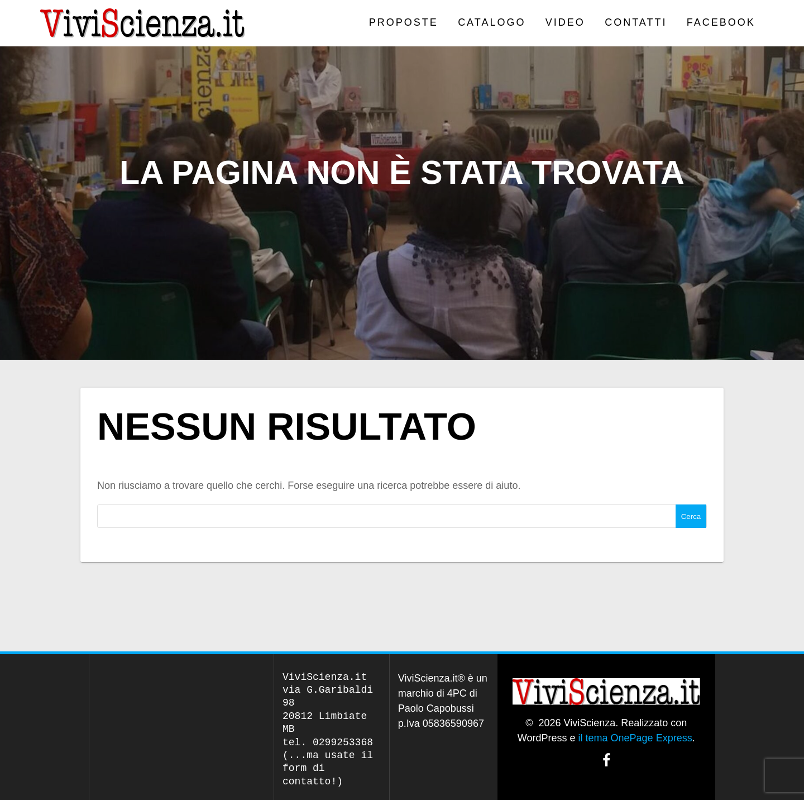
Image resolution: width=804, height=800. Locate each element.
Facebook (721, 22)
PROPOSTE (403, 22)
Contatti (636, 22)
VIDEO (565, 22)
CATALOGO (491, 22)
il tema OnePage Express (635, 738)
